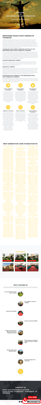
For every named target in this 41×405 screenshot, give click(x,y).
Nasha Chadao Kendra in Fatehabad (8, 193)
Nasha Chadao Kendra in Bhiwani (8, 189)
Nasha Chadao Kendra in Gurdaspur (8, 172)
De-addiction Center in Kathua (33, 229)
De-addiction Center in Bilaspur (33, 217)
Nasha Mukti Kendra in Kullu (20, 166)
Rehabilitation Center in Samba (20, 234)
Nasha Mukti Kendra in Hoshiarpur (8, 156)
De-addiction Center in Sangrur (33, 186)
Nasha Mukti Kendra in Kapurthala (8, 152)
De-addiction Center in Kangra (33, 220)
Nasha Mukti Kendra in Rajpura (8, 163)
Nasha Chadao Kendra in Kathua (8, 229)
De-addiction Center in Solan (32, 226)
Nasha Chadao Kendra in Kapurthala (8, 175)
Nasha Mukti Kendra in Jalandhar (8, 159)
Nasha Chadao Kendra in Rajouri (8, 230)
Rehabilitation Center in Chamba (20, 219)
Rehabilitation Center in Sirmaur (20, 227)
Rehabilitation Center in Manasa (20, 179)
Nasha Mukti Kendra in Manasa (8, 151)
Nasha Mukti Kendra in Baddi (20, 165)
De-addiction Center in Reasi (32, 231)
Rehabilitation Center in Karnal (20, 200)
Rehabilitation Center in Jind (20, 198)
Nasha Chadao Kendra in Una (8, 227)
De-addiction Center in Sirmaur (33, 225)
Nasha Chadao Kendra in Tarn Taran (8, 186)
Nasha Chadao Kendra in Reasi (8, 231)
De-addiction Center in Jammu (33, 228)
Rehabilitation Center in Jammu (20, 230)
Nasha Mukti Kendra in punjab (8, 145)
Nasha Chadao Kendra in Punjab (8, 165)
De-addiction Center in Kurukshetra (32, 202)
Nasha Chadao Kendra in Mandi (8, 223)
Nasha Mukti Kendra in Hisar (32, 151)
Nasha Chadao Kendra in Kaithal (8, 197)
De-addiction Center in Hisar (32, 197)
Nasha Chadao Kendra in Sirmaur (8, 225)
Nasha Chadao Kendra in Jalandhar (8, 174)
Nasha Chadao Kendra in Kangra (8, 219)
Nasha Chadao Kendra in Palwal (8, 204)
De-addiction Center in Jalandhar (33, 177)
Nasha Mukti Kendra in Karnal (20, 151)
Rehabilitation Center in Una (20, 229)
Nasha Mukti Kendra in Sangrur (8, 157)
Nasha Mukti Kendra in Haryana (33, 149)
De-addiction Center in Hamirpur (33, 219)
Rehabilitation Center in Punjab (20, 167)
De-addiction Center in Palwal (32, 206)
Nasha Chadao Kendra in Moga (8, 178)
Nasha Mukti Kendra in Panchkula (32, 153)
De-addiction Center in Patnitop (33, 234)
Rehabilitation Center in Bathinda (20, 169)
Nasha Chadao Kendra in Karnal (8, 198)
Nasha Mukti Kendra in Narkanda (20, 159)
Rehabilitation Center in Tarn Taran (20, 188)
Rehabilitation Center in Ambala (20, 190)
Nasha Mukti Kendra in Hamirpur (20, 161)
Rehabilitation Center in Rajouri (20, 232)
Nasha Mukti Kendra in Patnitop (33, 167)
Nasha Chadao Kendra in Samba (8, 232)
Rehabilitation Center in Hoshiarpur (20, 175)
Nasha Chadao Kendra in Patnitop (8, 234)
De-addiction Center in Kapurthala (33, 178)
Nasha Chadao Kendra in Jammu (8, 228)
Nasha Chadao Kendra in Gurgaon (8, 194)
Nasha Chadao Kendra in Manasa (8, 177)
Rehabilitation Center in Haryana (20, 189)
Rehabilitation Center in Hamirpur (20, 220)
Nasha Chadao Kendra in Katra (8, 233)
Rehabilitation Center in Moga (20, 180)
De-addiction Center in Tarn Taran (33, 189)
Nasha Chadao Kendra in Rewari (8, 207)
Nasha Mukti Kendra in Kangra (20, 162)
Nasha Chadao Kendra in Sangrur (8, 183)
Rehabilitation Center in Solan (20, 228)
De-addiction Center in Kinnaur (33, 221)
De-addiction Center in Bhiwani (33, 192)
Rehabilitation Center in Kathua (20, 231)
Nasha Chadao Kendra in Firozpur (8, 171)
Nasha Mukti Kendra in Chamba (33, 150)
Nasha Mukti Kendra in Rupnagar (8, 150)
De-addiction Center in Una (33, 227)
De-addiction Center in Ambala (33, 191)
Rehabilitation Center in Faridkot (20, 170)
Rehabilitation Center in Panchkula (20, 207)
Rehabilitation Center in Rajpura (20, 238)
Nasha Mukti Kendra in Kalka (20, 147)
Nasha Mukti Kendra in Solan (20, 164)
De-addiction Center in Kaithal (33, 200)
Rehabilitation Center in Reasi (20, 233)
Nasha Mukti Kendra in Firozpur (8, 158)
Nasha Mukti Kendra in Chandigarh (32, 157)
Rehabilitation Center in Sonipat (20, 211)
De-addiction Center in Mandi (32, 223)
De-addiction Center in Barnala (33, 169)
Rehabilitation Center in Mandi (20, 225)
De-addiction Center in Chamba (33, 218)
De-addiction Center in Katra (32, 233)
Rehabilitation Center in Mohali (20, 237)
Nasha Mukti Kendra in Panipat (33, 152)
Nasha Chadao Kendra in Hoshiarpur (8, 173)
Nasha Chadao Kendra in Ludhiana (8, 176)
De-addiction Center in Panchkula (33, 207)
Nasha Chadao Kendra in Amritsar (8, 166)
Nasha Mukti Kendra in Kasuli (20, 160)
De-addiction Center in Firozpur (33, 174)
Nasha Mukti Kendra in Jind (20, 153)
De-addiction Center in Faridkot (33, 171)
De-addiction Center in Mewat (32, 205)
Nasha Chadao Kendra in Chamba (8, 217)
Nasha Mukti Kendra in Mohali (33, 158)
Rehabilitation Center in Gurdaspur (20, 174)
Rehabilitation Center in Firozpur (20, 173)
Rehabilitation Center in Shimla (20, 226)
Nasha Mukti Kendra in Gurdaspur (8, 160)
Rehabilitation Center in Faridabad (20, 194)
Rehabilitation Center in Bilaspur (20, 218)
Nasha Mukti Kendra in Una (20, 163)
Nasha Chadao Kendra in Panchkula (8, 205)
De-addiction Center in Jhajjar (32, 198)
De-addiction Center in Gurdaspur (33, 175)
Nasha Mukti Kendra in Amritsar (8, 161)
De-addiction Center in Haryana (33, 190)
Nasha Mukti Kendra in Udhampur (32, 166)
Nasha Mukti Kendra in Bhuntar (20, 158)
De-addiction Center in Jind (33, 199)
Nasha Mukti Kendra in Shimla (33, 159)
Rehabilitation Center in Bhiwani (20, 191)
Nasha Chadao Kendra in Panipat (8, 206)
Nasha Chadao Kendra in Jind (8, 196)
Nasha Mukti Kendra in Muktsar (8, 153)
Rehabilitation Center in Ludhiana (20, 178)
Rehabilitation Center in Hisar (20, 196)
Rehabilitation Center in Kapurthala (20, 177)
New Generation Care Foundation (10, 2)
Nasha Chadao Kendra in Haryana (8, 187)
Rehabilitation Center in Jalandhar (20, 176)
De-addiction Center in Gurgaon (33, 196)
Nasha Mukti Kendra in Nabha (8, 148)
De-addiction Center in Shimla (33, 224)
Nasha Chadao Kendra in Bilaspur (8, 216)
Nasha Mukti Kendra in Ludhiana (8, 162)
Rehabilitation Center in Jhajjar (20, 197)
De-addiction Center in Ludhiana (33, 179)
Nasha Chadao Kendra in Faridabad (8, 192)
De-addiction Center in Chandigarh (32, 214)
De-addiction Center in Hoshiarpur (33, 176)
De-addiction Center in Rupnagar (33, 183)
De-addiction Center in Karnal (32, 201)
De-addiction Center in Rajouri (32, 230)
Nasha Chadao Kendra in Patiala (8, 180)
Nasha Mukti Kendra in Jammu (33, 148)
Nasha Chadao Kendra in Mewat (8, 203)
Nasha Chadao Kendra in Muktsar (8, 179)
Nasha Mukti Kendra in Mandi (33, 162)
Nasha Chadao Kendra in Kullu (8, 221)
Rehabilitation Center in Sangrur (20, 185)
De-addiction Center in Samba (32, 232)
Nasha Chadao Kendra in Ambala (8, 188)
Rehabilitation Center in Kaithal (20, 199)
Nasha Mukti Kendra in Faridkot (8, 149)
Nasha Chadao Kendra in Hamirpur (8, 218)
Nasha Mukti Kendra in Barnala (8, 164)
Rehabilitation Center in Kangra (20, 221)
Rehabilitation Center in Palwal (20, 206)
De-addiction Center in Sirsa (32, 210)
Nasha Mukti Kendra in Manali (33, 163)
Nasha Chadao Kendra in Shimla (8, 224)
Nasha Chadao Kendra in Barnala (8, 167)
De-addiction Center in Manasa (33, 180)
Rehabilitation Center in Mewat (20, 205)
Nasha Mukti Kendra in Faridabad (20, 152)
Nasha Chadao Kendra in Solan (8, 226)
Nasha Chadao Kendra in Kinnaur (8, 220)
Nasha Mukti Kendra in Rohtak (20, 157)
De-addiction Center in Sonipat (33, 211)
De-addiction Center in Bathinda (33, 170)
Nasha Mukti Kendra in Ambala (20, 148)
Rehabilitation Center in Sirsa (20, 210)
